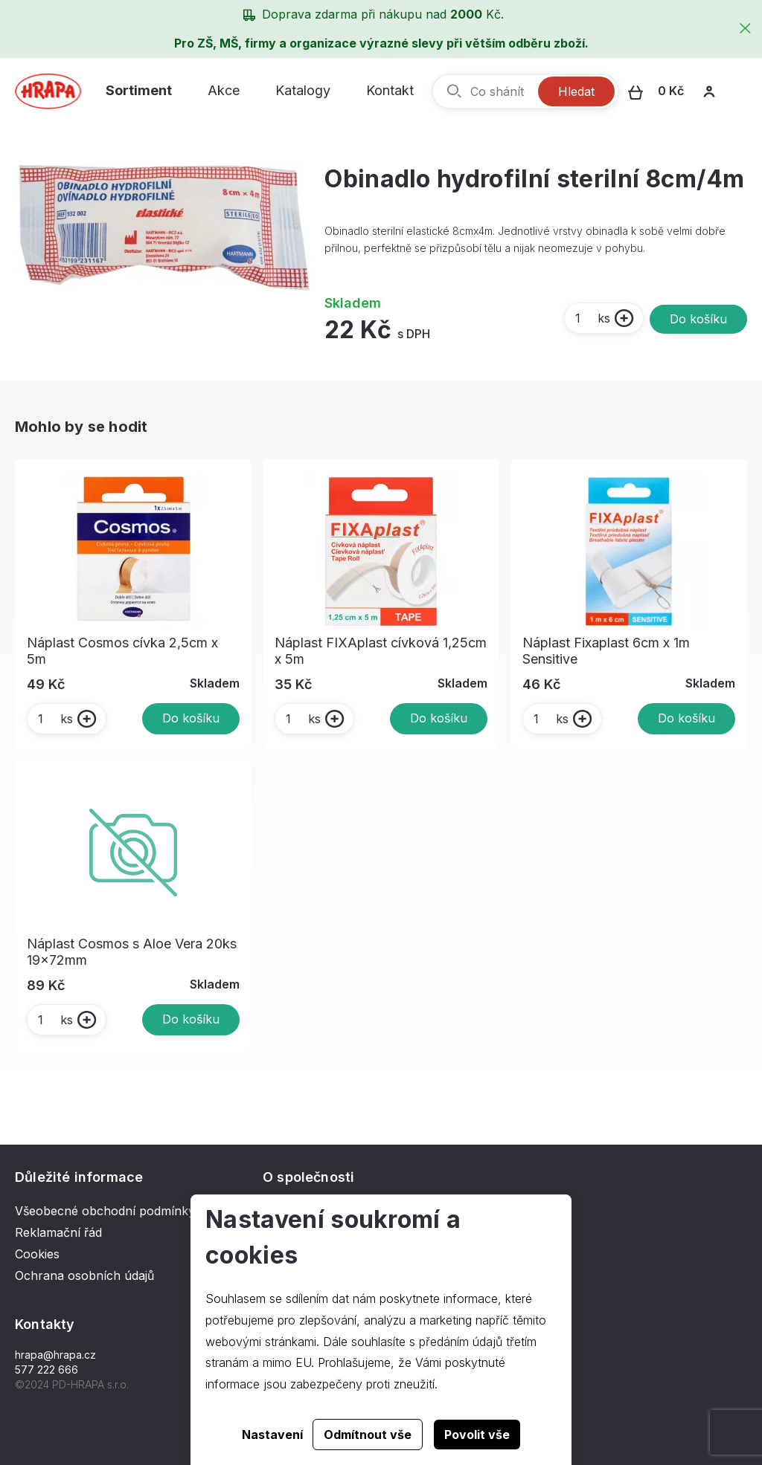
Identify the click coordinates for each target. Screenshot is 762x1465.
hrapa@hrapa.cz (55, 1354)
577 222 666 (46, 1369)
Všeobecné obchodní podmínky (105, 1210)
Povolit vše (477, 1434)
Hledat (576, 91)
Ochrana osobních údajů (84, 1275)
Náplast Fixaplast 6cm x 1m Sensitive (606, 651)
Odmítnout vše (368, 1434)
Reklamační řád (58, 1232)
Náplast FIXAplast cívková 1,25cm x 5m (381, 651)
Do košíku (698, 318)
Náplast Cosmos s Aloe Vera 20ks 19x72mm (132, 952)
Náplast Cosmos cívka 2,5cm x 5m (122, 651)
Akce (224, 90)
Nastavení (272, 1434)
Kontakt (390, 90)
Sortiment (139, 90)
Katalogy (302, 90)
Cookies (37, 1253)
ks (592, 318)
